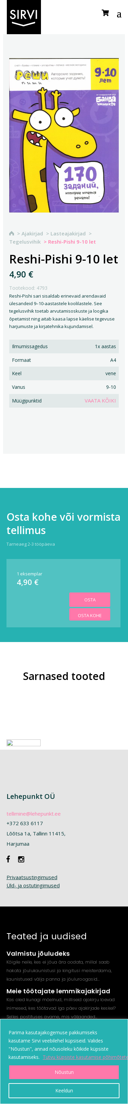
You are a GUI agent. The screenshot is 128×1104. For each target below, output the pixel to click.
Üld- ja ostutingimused (33, 885)
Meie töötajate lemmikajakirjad (58, 991)
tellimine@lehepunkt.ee (33, 813)
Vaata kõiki (100, 400)
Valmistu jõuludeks (38, 953)
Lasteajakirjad (68, 233)
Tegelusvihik (25, 241)
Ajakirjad (32, 233)
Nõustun (64, 1072)
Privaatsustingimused (31, 877)
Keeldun (64, 1090)
